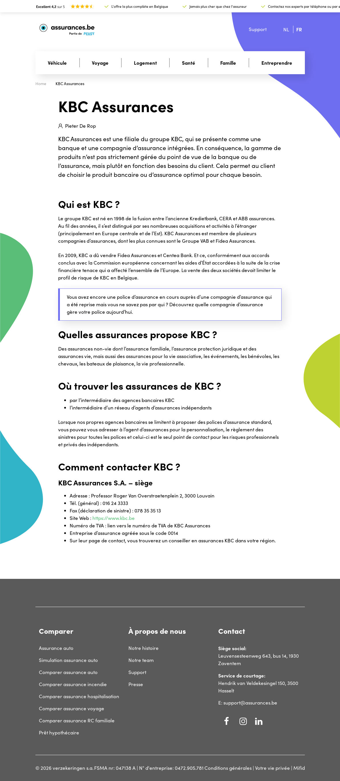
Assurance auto (56, 648)
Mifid (299, 768)
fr (299, 29)
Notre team (141, 660)
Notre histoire (143, 648)
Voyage (100, 62)
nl (286, 29)
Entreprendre (276, 62)
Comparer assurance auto (68, 672)
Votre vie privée (272, 768)
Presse (135, 684)
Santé (188, 62)
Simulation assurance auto (68, 660)
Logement (145, 62)
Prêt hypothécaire (59, 732)
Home (40, 83)
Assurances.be (51, 25)
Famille (228, 62)
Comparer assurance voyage (71, 708)
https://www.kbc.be (113, 518)
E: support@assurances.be (247, 702)
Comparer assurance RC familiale (77, 720)
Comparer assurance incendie (73, 684)
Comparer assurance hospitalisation (79, 696)
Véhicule (57, 62)
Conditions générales (228, 768)
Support (258, 29)
